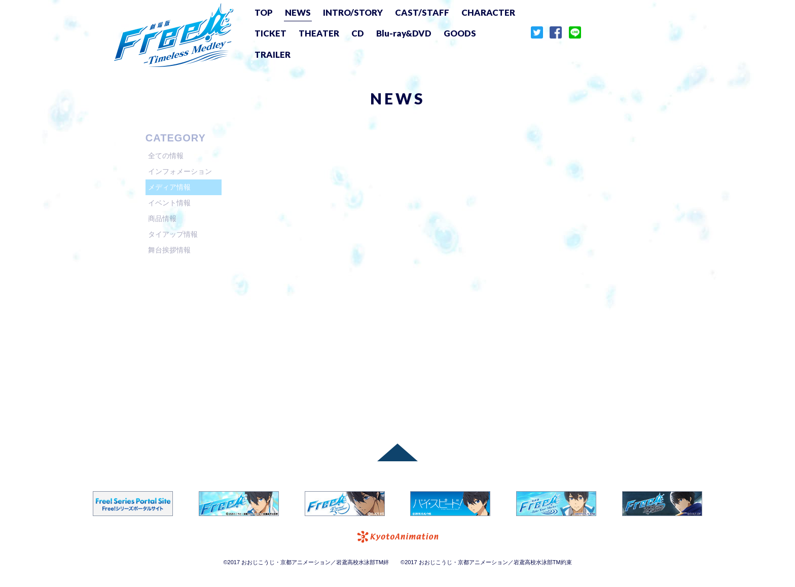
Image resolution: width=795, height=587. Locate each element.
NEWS (298, 12)
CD (357, 33)
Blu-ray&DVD (403, 33)
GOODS (460, 33)
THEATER (319, 33)
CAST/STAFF (422, 12)
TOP (264, 12)
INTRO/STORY (353, 12)
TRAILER (273, 54)
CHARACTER (488, 12)
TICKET (270, 33)
